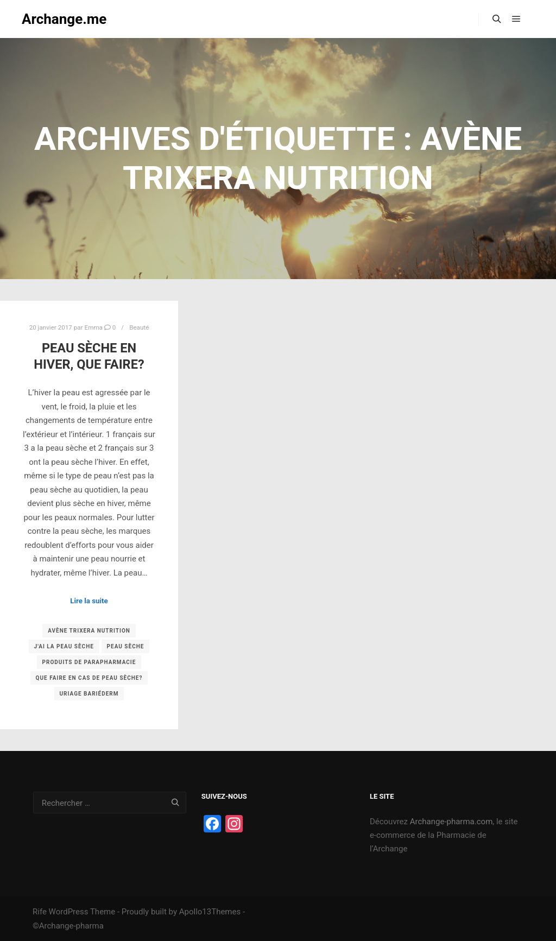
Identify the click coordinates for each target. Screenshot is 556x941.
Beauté (139, 327)
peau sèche (125, 646)
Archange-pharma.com (451, 821)
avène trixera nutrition (89, 631)
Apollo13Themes (210, 912)
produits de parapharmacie (89, 662)
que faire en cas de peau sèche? (89, 678)
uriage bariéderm (89, 694)
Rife (40, 912)
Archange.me (64, 19)
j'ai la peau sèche (64, 646)
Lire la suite (89, 601)
